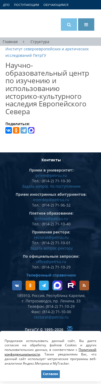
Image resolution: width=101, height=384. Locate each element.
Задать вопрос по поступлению (51, 186)
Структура (39, 41)
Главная (10, 41)
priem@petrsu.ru (51, 175)
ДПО (6, 5)
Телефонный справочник (51, 275)
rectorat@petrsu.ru (51, 237)
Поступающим (26, 5)
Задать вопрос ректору (51, 248)
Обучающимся (55, 5)
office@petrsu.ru (51, 261)
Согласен (50, 374)
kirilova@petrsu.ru (51, 218)
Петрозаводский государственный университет (25, 23)
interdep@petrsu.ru (51, 199)
